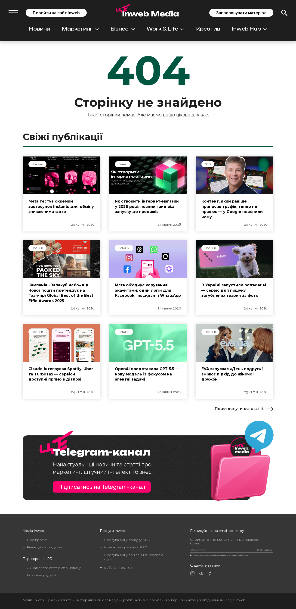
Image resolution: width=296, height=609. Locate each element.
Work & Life (165, 29)
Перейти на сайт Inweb (56, 13)
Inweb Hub (249, 29)
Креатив (208, 29)
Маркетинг (80, 29)
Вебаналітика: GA (118, 567)
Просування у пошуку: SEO (127, 540)
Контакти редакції (41, 575)
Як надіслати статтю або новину (54, 568)
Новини (39, 29)
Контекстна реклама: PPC (125, 547)
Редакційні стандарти (44, 547)
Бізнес (123, 29)
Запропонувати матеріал (241, 13)
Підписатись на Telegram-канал (101, 487)
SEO (208, 164)
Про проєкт (37, 540)
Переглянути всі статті (244, 408)
